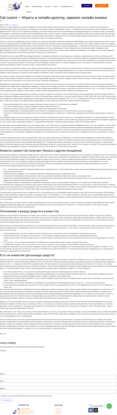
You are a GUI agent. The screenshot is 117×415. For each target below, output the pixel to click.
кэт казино (63, 195)
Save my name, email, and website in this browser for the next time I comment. (27, 396)
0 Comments (13, 25)
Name (2, 374)
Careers (29, 12)
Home (27, 6)
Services (48, 6)
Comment (3, 350)
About (55, 6)
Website (2, 388)
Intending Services (67, 6)
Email (2, 381)
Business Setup (37, 6)
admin (4, 334)
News (2, 21)
